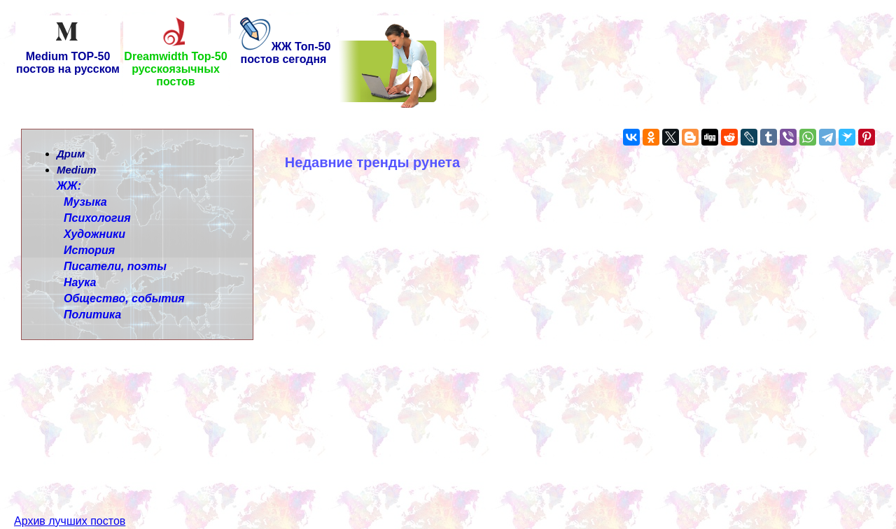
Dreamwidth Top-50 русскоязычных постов (175, 64)
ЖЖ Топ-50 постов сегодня (284, 53)
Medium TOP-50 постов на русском (68, 58)
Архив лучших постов (69, 496)
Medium (77, 170)
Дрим (71, 154)
